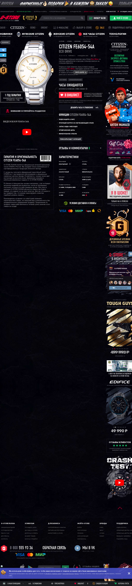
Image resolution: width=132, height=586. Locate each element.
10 (127, 348)
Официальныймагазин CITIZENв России (30, 17)
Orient (44, 28)
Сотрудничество (75, 11)
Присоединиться (121, 288)
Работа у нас (5, 533)
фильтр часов (98, 18)
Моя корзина (81, 530)
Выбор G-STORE (84, 28)
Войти (79, 527)
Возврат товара (30, 536)
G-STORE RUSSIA (120, 268)
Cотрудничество (7, 530)
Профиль (80, 533)
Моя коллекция (82, 536)
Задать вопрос (121, 527)
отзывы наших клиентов (90, 567)
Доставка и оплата (31, 530)
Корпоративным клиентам (58, 11)
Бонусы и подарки (31, 539)
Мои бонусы (81, 539)
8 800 (21, 548)
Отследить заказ (126, 11)
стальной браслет (75, 79)
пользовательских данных (71, 573)
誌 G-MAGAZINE (60, 28)
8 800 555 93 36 (111, 11)
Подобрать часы (121, 539)
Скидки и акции (102, 584)
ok (65, 568)
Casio (2, 28)
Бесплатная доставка (24, 11)
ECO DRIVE (65, 51)
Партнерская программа (56, 530)
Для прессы (5, 536)
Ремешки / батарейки (123, 536)
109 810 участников (116, 278)
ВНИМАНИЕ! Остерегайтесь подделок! (28, 111)
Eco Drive (94, 59)
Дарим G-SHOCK (89, 11)
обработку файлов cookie (53, 573)
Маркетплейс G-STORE (55, 533)
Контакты (100, 11)
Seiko (33, 28)
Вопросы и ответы (40, 11)
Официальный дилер (7, 11)
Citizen (17, 27)
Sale (102, 28)
